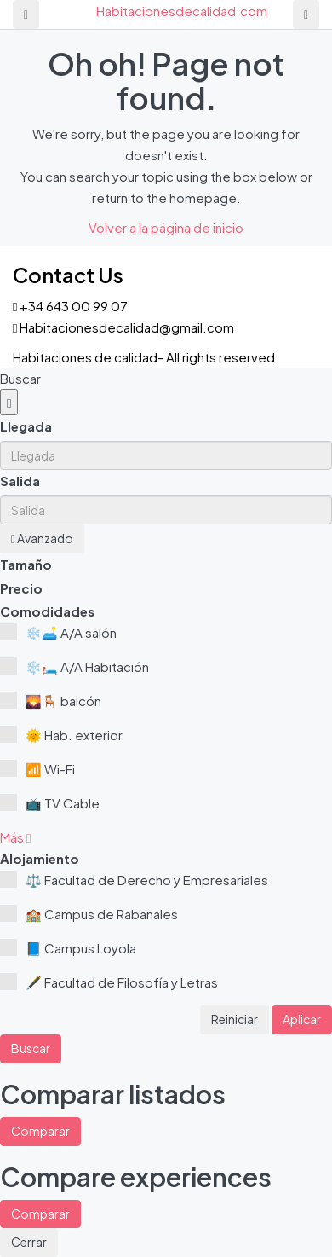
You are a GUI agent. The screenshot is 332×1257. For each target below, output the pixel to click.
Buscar (30, 1048)
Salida (20, 480)
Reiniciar (234, 1019)
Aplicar (302, 1019)
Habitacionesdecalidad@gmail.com (127, 327)
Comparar (40, 1130)
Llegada (26, 426)
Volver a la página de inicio (166, 227)
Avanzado (42, 538)
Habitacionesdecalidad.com (181, 11)
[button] (15, 837)
